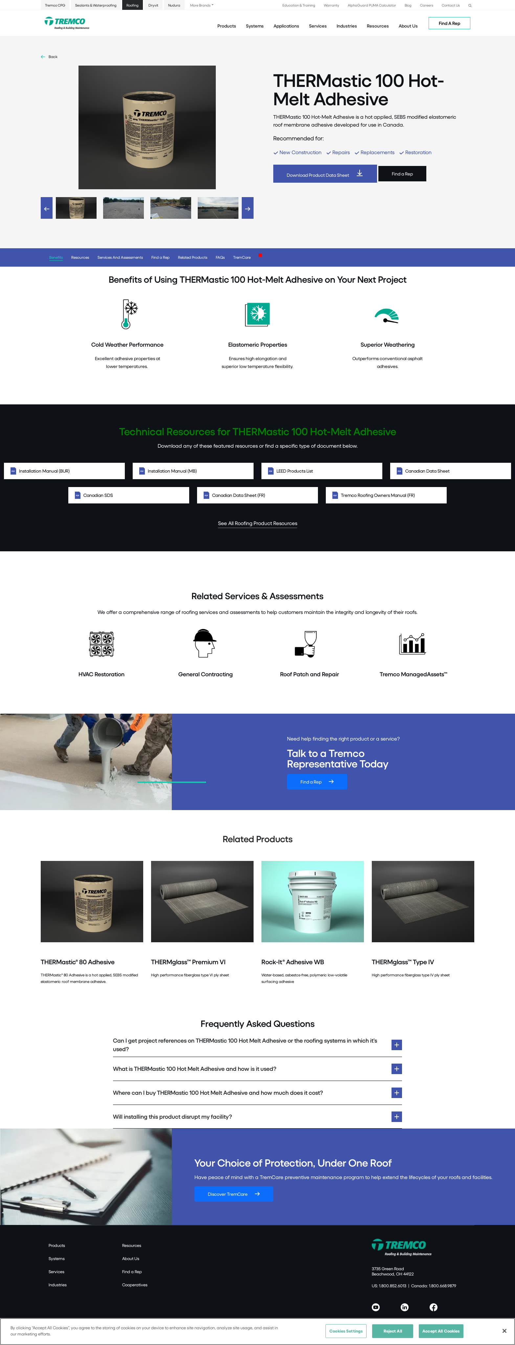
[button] (470, 5)
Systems (57, 1258)
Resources (378, 26)
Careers (426, 5)
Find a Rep (402, 173)
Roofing (132, 5)
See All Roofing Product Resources (257, 523)
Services (56, 1271)
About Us (408, 26)
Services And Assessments (120, 257)
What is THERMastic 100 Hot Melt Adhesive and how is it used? (194, 1068)
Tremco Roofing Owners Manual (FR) (386, 495)
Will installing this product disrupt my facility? (172, 1116)
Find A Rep (449, 23)
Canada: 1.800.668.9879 (433, 1285)
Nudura (174, 5)
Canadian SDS (129, 495)
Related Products (192, 257)
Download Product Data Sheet (318, 175)
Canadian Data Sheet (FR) (257, 495)
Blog (408, 5)
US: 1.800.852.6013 (389, 1285)
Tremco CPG (55, 5)
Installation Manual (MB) (193, 471)
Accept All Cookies (440, 1331)
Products (226, 26)
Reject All (393, 1331)
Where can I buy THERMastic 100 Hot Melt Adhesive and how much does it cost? (218, 1092)
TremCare (242, 257)
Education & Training (298, 5)
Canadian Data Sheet (450, 471)
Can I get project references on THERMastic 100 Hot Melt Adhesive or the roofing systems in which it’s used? (245, 1044)
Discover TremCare (228, 1194)
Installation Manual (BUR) (64, 471)
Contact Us (451, 5)
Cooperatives (134, 1284)
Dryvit (153, 5)
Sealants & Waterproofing (96, 5)
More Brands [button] (200, 5)
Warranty (331, 5)
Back (53, 56)
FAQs (220, 257)
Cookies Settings (346, 1331)
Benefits (56, 257)
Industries (58, 1284)
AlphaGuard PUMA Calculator (372, 5)
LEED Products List (322, 471)
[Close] (504, 1331)
